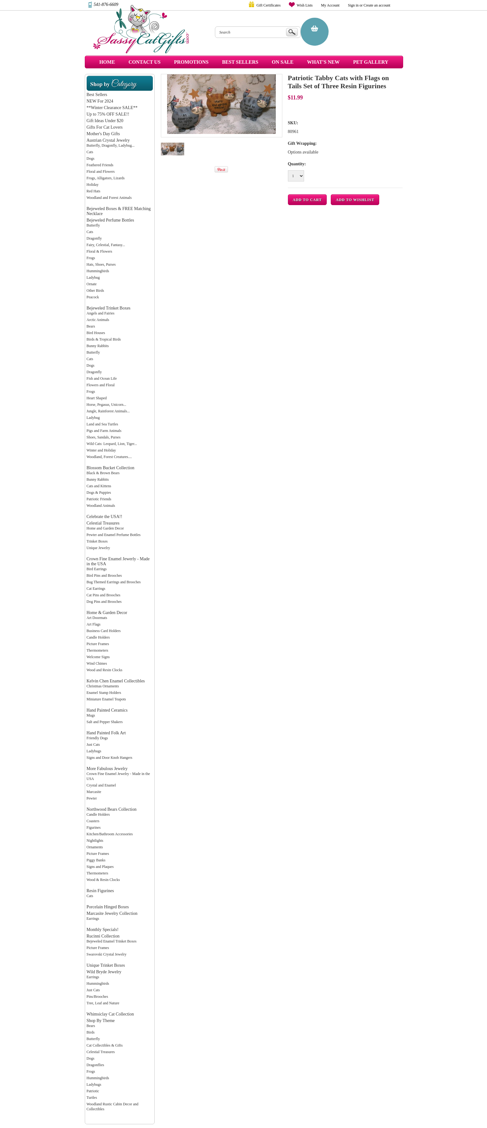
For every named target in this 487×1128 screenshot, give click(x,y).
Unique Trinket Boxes (106, 965)
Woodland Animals (101, 505)
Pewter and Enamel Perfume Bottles (114, 535)
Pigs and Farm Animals (104, 431)
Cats (90, 152)
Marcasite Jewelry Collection (112, 913)
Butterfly (93, 225)
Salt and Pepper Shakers (105, 722)
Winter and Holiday (101, 450)
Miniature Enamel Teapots (106, 699)
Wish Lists (304, 5)
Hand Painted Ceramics (107, 710)
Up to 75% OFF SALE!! (108, 114)
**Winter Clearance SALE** (112, 107)
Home (107, 62)
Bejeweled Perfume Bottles (110, 220)
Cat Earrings (96, 588)
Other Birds (95, 290)
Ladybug (93, 277)
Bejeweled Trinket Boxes (109, 308)
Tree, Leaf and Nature (103, 1003)
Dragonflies (95, 1065)
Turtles (92, 1097)
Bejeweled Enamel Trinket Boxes (112, 941)
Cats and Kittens (99, 486)
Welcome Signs (98, 657)
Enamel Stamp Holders (104, 692)
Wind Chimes (97, 663)
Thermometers (97, 650)
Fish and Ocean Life (102, 378)
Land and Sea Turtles (102, 424)
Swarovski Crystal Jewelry (107, 954)
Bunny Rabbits (98, 346)
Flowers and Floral (101, 385)
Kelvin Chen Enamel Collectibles (116, 681)
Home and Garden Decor (105, 528)
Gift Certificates (269, 5)
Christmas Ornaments (103, 686)
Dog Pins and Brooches (104, 601)
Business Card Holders (104, 631)
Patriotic (93, 1091)
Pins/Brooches (97, 996)
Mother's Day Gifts (103, 133)
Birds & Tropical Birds (104, 339)
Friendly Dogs (97, 738)
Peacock (93, 297)
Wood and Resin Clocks (104, 670)
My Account (330, 5)
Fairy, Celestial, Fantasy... (106, 245)
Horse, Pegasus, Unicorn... (106, 404)
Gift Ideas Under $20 (105, 120)
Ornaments (95, 847)
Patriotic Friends (99, 499)
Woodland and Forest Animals (109, 197)
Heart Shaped (97, 398)
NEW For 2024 (100, 101)
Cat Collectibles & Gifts (105, 1045)
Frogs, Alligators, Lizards (106, 178)
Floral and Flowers (101, 171)
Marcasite (94, 792)
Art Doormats (97, 618)
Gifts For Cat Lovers (105, 127)
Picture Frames (98, 644)
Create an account (377, 5)
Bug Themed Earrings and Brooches (114, 582)
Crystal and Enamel (101, 785)
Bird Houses (96, 333)
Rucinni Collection (103, 936)
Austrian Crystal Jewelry (108, 140)
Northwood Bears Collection (112, 809)
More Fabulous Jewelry (107, 768)
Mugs (91, 715)
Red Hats (93, 191)
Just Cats (93, 744)
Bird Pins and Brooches (104, 575)
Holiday (93, 184)
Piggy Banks (96, 860)
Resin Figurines (100, 890)
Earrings (93, 918)
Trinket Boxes (97, 541)
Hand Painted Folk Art (106, 733)
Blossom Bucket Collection (110, 467)
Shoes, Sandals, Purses (104, 437)
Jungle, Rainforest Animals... (108, 411)
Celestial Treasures (103, 523)
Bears (91, 326)
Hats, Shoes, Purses (101, 264)
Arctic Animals (98, 320)
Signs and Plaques (100, 866)
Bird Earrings (97, 569)
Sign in (353, 5)
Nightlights (95, 840)
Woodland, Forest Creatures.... (109, 457)
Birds (91, 1032)
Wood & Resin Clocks (103, 880)
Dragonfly (94, 238)
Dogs (90, 158)
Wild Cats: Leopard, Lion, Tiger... (112, 444)
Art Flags (94, 624)
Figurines (94, 827)
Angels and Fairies (101, 313)
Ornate (92, 284)
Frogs (91, 258)
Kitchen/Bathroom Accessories (110, 834)
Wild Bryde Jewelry (104, 972)
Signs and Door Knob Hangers (109, 757)
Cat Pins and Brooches (104, 595)
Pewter (92, 798)
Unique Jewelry (98, 548)
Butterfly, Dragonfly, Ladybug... (111, 145)
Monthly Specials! (103, 929)
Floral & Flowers (99, 251)
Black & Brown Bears (103, 473)
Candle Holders (98, 637)
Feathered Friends (100, 165)
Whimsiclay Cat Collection (110, 1014)
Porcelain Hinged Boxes (108, 907)
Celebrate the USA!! (104, 516)
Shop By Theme (101, 1020)
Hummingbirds (98, 271)
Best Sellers (97, 94)
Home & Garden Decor (107, 612)
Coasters (93, 821)
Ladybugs (94, 751)
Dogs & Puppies (99, 492)
